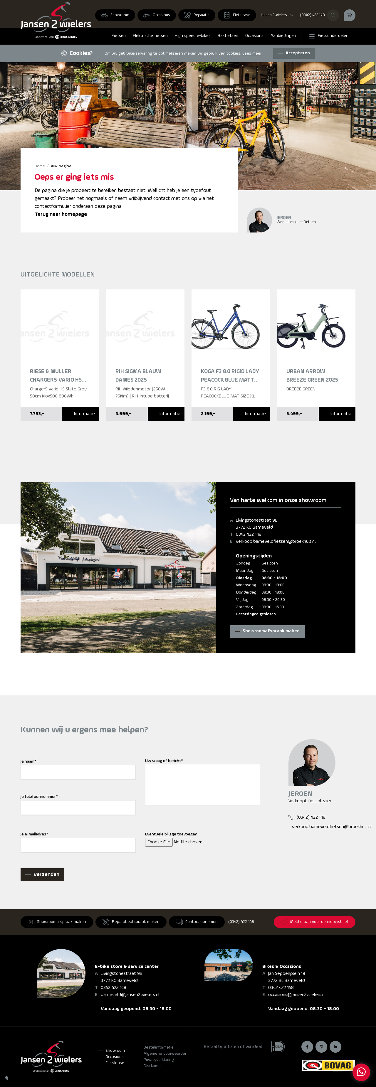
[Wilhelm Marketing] (6, 1078)
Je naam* (28, 761)
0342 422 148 (248, 534)
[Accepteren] (294, 53)
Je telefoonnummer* (39, 797)
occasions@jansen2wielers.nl (297, 994)
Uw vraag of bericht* (164, 761)
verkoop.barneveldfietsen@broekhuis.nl (276, 541)
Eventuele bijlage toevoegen (171, 834)
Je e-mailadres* (34, 834)
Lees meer (251, 53)
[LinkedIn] (335, 1047)
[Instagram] (321, 1047)
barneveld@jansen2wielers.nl (130, 994)
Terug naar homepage (61, 214)
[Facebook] (307, 1047)
